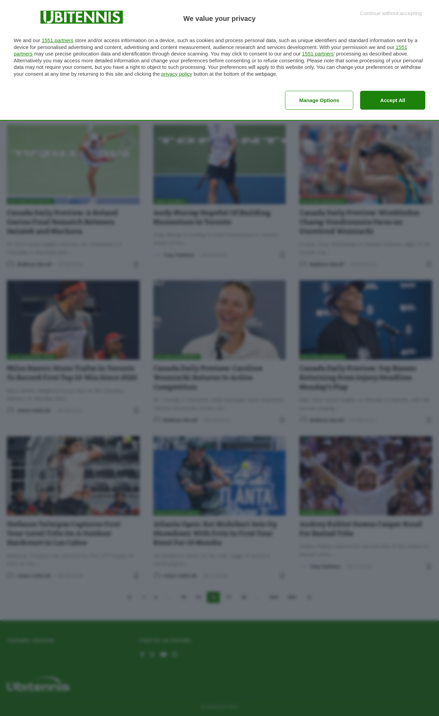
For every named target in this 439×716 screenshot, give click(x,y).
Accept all (392, 100)
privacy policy (176, 74)
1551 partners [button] (57, 40)
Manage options (319, 100)
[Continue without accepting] (391, 13)
